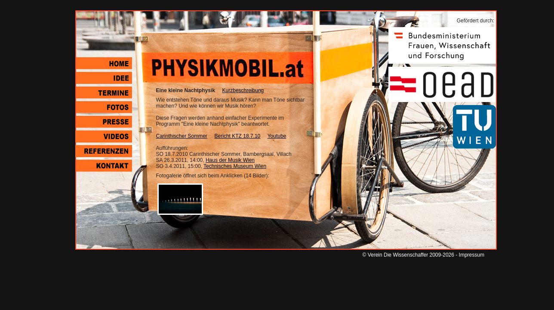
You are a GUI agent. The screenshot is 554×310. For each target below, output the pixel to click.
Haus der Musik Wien (230, 160)
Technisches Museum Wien (234, 166)
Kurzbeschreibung (243, 90)
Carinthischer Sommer (181, 136)
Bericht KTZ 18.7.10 (238, 136)
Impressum (471, 255)
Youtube (277, 136)
